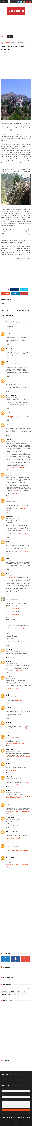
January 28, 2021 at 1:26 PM (13, 475)
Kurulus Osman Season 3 (13, 608)
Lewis (7, 542)
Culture (8, 42)
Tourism (22, 994)
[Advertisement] (16, 23)
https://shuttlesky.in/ (24, 552)
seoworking (10, 440)
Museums (12, 991)
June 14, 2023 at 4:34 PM (12, 697)
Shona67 (9, 650)
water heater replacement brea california (18, 797)
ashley (8, 695)
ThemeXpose (12, 1117)
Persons (4, 994)
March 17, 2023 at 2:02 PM (12, 663)
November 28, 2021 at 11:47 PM (13, 543)
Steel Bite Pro (9, 643)
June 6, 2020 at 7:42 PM (12, 364)
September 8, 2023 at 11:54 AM (13, 751)
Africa (3, 988)
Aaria (7, 598)
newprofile (9, 574)
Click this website (13, 567)
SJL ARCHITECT (18, 670)
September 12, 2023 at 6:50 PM (13, 779)
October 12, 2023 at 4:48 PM (13, 833)
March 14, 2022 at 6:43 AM (12, 600)
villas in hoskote (17, 494)
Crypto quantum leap (12, 621)
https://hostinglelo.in (11, 577)
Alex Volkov (10, 845)
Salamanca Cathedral (12, 374)
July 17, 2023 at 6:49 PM (12, 724)
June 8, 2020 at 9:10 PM (12, 382)
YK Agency (9, 333)
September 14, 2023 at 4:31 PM (13, 792)
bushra (8, 662)
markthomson (11, 396)
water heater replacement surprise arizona (18, 757)
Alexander (9, 558)
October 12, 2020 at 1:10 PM (13, 426)
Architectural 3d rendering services (15, 416)
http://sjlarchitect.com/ (12, 689)
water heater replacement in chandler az (17, 864)
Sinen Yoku (9, 804)
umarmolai (9, 349)
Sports (16, 994)
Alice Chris (9, 750)
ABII (7, 500)
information (5, 991)
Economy (15, 988)
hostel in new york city (12, 825)
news (19, 991)
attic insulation (18, 701)
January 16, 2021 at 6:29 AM (13, 441)
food (21, 988)
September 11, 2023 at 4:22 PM (13, 765)
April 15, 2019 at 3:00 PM (12, 335)
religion (10, 994)
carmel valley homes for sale (16, 406)
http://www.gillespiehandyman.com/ (16, 716)
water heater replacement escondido (20, 851)
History (27, 988)
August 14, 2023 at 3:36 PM (12, 738)
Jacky (8, 474)
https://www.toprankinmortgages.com (16, 743)
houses (11, 356)
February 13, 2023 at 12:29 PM (13, 651)
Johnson (9, 413)
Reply (7, 329)
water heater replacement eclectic (16, 769)
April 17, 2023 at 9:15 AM (12, 679)
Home (2, 37)
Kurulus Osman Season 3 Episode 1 (15, 615)
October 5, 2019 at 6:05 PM (13, 350)
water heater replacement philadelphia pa (17, 783)
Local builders (25, 433)
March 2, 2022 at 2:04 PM (12, 575)
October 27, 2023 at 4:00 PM (13, 847)
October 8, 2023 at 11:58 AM (13, 820)
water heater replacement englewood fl (18, 838)
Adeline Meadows (12, 777)
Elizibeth (8, 425)
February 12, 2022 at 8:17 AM (13, 560)
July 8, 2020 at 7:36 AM (12, 414)
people (24, 991)
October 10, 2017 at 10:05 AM (13, 323)
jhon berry (9, 517)
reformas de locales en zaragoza (20, 467)
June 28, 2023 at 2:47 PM (12, 709)
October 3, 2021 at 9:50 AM (13, 502)
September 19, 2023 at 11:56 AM (14, 806)
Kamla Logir (10, 818)
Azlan (8, 362)
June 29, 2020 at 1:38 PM (12, 397)
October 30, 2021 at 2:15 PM (13, 518)
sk (6, 381)
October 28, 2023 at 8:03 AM (13, 859)
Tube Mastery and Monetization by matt (17, 629)
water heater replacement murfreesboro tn (18, 811)
